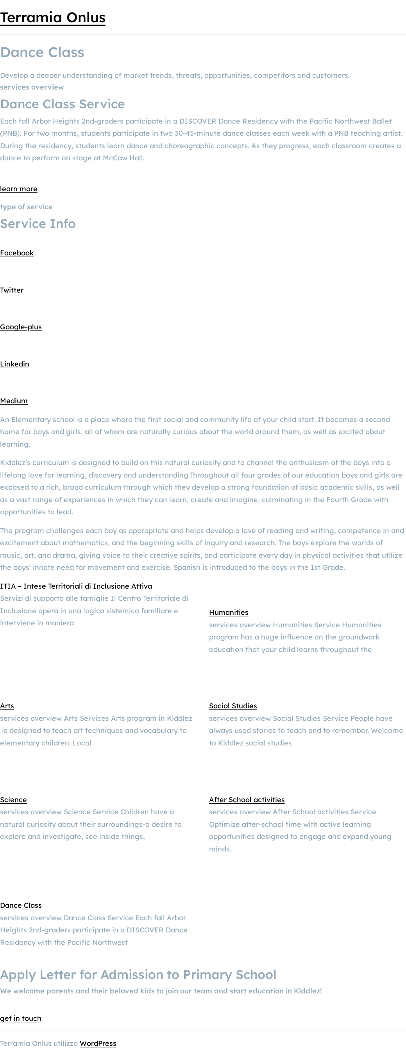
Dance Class (21, 905)
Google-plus (21, 326)
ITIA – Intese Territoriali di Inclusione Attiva (76, 586)
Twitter (11, 290)
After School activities (247, 799)
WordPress (98, 1043)
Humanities (229, 612)
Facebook (17, 252)
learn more (19, 188)
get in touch (20, 1018)
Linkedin (14, 363)
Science (13, 799)
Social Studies (233, 705)
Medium (14, 400)
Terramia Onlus (53, 17)
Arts (7, 705)
